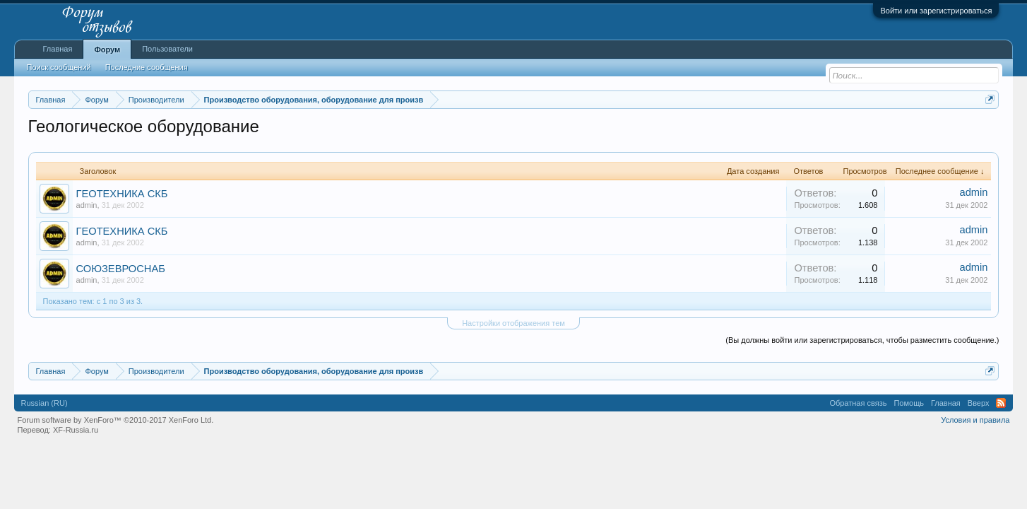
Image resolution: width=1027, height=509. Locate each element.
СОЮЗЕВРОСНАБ (120, 268)
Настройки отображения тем (513, 323)
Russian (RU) (44, 403)
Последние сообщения (146, 67)
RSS (1001, 403)
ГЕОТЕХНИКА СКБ (122, 193)
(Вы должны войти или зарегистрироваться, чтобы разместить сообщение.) (862, 340)
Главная (58, 49)
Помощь (909, 403)
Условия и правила (975, 420)
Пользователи (167, 49)
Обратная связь (857, 403)
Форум (107, 49)
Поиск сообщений (59, 67)
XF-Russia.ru (75, 430)
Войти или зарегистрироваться (936, 10)
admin (86, 205)
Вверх (979, 403)
